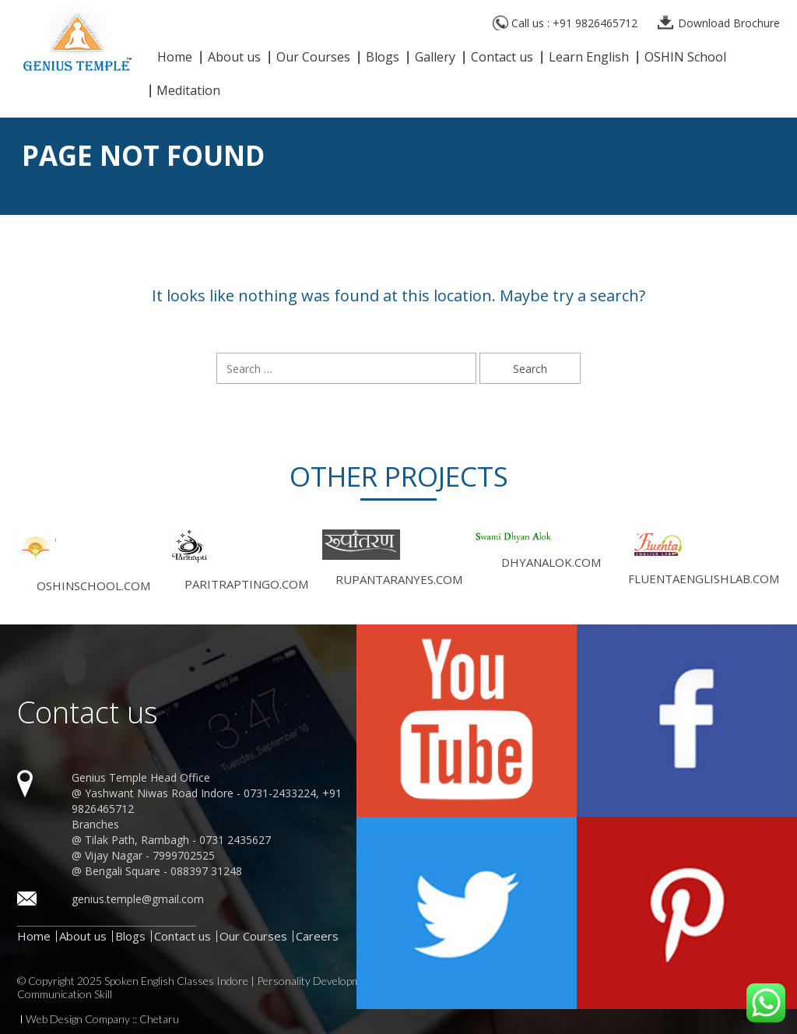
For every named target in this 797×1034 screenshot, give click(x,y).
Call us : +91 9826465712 (574, 23)
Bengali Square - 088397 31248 (163, 870)
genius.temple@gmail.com (138, 899)
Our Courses (313, 58)
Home (174, 58)
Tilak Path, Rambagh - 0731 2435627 (178, 839)
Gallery (435, 58)
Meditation (188, 91)
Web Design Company (78, 1019)
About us (234, 58)
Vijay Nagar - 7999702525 (150, 855)
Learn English (589, 58)
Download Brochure (729, 23)
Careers (317, 936)
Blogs (382, 58)
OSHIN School (685, 58)
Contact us (502, 58)
